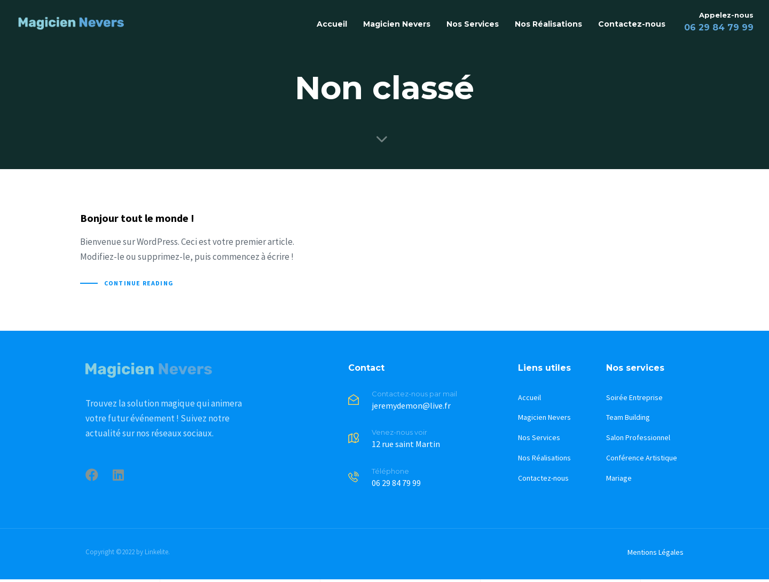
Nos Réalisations (548, 24)
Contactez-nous (631, 24)
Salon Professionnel (638, 437)
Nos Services (472, 24)
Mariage (619, 478)
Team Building (628, 417)
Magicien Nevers (396, 24)
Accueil (332, 24)
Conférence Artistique (641, 458)
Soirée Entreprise (634, 397)
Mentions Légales (655, 552)
